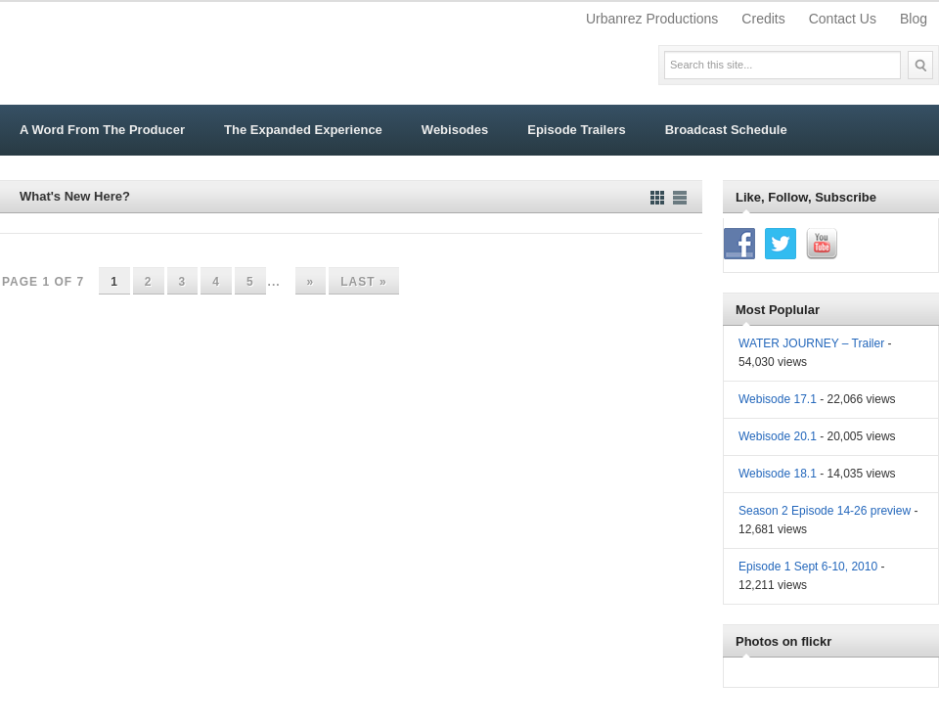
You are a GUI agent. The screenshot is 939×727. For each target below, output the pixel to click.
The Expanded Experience (303, 129)
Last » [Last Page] (363, 282)
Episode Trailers (576, 129)
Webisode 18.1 (777, 473)
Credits (762, 18)
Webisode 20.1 (777, 436)
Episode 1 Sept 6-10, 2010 (807, 566)
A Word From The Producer (102, 129)
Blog (913, 18)
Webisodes (455, 129)
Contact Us (842, 18)
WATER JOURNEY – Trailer (811, 343)
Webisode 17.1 (777, 399)
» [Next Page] (311, 282)
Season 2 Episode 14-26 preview (824, 511)
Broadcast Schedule (726, 129)
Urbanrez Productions (652, 18)
